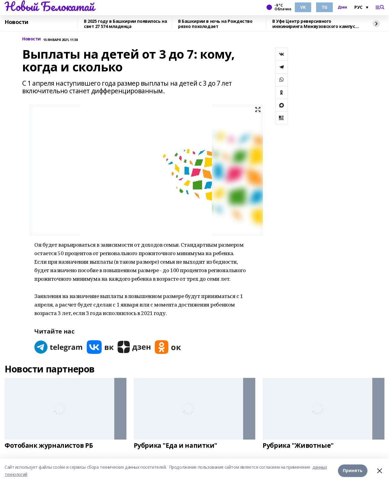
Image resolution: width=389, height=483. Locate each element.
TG (324, 7)
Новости (16, 22)
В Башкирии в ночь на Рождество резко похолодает (215, 24)
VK (302, 7)
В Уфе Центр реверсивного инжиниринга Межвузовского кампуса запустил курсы (315, 24)
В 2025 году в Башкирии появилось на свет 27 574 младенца (125, 24)
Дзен (342, 7)
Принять (353, 471)
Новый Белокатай (49, 6)
